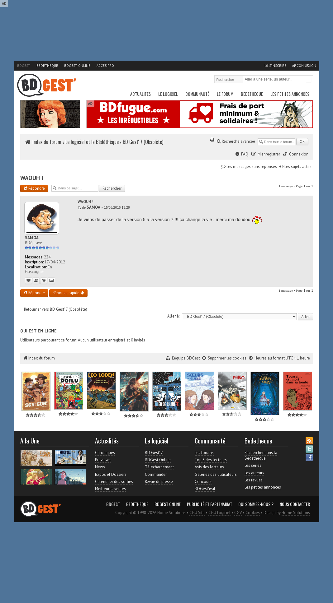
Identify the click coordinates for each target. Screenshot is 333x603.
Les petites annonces (289, 93)
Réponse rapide (68, 292)
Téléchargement (159, 467)
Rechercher (308, 79)
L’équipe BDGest (186, 358)
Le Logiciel (168, 93)
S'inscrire (275, 65)
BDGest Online (77, 65)
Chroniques (105, 452)
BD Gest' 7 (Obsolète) (143, 142)
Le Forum (225, 93)
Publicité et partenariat (209, 504)
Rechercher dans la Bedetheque (261, 455)
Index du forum (46, 142)
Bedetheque (47, 65)
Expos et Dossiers (110, 474)
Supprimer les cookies (227, 358)
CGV (238, 512)
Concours (203, 481)
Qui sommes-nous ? (256, 504)
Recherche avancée (236, 141)
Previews (103, 459)
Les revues (254, 480)
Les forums (204, 452)
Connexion (304, 65)
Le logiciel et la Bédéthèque (92, 142)
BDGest (23, 65)
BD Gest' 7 (154, 452)
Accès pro (105, 65)
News (100, 467)
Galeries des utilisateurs (216, 474)
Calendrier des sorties (114, 481)
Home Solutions (296, 512)
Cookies (252, 512)
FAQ (244, 154)
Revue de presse (159, 481)
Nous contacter (295, 504)
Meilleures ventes (110, 488)
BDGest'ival (205, 488)
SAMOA (93, 207)
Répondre (34, 188)
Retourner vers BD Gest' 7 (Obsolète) (55, 309)
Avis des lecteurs (209, 467)
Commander (156, 474)
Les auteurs (254, 472)
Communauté (197, 93)
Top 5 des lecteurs (211, 459)
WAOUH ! (31, 178)
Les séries (253, 465)
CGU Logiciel (219, 512)
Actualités (140, 93)
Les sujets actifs (298, 166)
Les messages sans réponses (251, 166)
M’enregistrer (269, 154)
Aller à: (173, 316)
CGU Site (197, 512)
